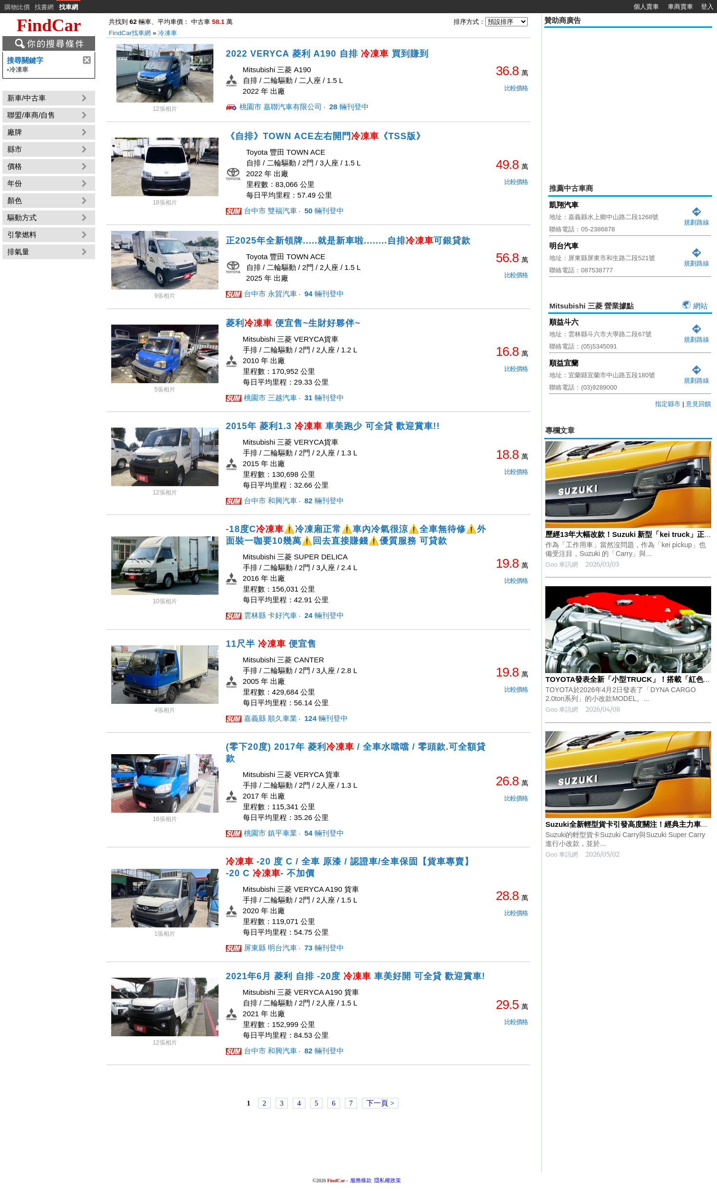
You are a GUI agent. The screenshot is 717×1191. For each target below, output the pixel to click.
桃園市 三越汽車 (270, 397)
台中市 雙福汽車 (270, 210)
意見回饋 (698, 404)
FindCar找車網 (130, 33)
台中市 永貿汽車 (270, 293)
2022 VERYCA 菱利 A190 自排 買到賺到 (327, 54)
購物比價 (17, 7)
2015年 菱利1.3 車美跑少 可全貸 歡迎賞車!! (333, 426)
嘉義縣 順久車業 (270, 718)
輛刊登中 (348, 107)
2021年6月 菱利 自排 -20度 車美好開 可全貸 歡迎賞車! (355, 976)
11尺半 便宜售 (271, 644)
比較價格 (516, 88)
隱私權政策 (387, 1180)
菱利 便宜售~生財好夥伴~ (293, 323)
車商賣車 (680, 6)
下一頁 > (380, 1103)
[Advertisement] (628, 98)
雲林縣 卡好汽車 (270, 615)
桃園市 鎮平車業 (270, 833)
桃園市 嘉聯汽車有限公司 (280, 107)
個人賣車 (646, 6)
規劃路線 (696, 218)
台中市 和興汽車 (270, 500)
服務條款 (361, 1180)
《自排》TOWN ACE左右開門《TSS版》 (325, 136)
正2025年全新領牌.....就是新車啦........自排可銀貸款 (348, 241)
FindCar (49, 25)
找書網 (44, 7)
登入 (707, 6)
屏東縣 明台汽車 (270, 948)
